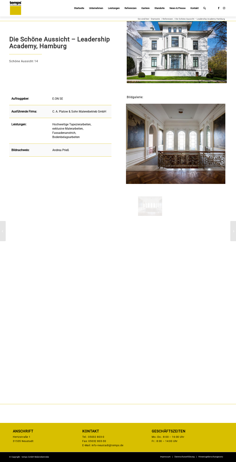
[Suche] (204, 8)
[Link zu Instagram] (224, 8)
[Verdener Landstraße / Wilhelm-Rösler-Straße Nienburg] (233, 231)
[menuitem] (79, 8)
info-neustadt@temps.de (107, 445)
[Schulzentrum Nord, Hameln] (3, 231)
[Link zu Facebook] (218, 8)
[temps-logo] (15, 8)
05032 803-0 (96, 436)
